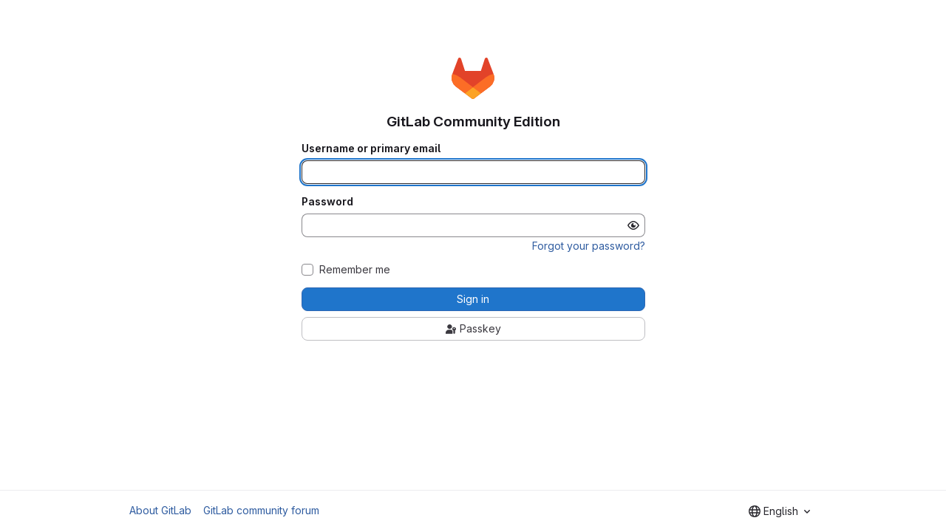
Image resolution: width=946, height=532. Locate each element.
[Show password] (633, 225)
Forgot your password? (588, 245)
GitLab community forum (261, 510)
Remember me (354, 270)
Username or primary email (371, 148)
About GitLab (160, 510)
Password (327, 202)
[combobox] (779, 511)
